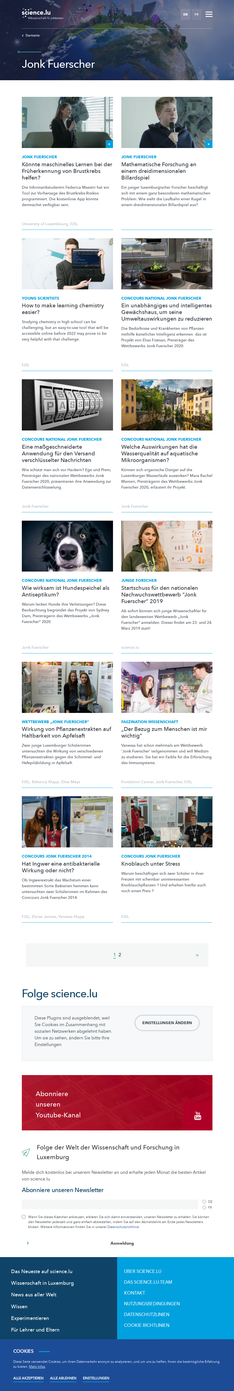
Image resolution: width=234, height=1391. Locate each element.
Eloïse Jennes (44, 916)
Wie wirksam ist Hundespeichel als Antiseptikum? (65, 591)
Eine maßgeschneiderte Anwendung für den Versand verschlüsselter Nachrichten (58, 454)
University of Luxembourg (45, 224)
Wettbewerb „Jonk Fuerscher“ (55, 722)
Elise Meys (70, 782)
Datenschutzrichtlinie (123, 1227)
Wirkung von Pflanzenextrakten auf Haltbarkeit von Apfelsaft (66, 732)
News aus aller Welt (33, 1294)
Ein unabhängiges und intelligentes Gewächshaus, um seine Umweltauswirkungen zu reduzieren (166, 312)
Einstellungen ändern (167, 1023)
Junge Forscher (139, 580)
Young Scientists (40, 298)
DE (185, 14)
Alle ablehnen (63, 1378)
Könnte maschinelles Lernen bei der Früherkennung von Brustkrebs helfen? (67, 171)
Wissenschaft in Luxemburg (42, 1283)
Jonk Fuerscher (39, 157)
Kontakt (134, 1293)
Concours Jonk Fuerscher (150, 856)
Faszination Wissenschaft (149, 722)
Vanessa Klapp (71, 916)
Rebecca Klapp (45, 782)
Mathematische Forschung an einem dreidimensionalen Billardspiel (158, 171)
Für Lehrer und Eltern (35, 1330)
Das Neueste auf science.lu (41, 1271)
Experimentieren (30, 1318)
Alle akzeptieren (28, 1378)
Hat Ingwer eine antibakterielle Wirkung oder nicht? (61, 867)
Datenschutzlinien (146, 1315)
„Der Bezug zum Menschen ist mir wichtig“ (164, 732)
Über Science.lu (142, 1271)
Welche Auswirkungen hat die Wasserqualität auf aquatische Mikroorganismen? (159, 454)
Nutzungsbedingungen (152, 1304)
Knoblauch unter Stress (150, 864)
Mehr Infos (37, 1366)
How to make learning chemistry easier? (63, 309)
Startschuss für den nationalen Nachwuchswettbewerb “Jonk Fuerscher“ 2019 (159, 595)
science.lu (130, 647)
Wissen (19, 1306)
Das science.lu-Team (148, 1282)
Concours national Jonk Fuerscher (161, 298)
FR (196, 14)
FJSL (74, 224)
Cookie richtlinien (146, 1325)
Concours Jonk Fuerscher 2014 (57, 856)
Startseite (31, 35)
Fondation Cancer (137, 782)
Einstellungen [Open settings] (96, 1378)
